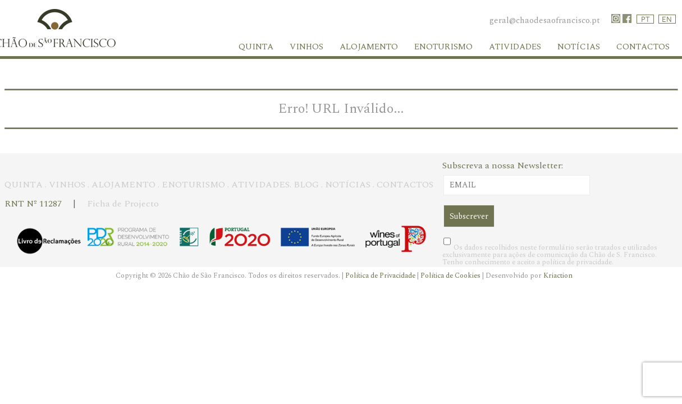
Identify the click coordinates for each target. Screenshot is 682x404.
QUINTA (23, 184)
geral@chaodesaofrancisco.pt (544, 20)
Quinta (256, 46)
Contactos (643, 46)
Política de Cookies (451, 275)
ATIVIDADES (260, 184)
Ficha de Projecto (123, 203)
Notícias (578, 46)
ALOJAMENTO (123, 184)
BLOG (306, 184)
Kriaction (558, 275)
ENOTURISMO (193, 184)
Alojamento (369, 46)
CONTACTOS (405, 184)
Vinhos (306, 46)
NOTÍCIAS (347, 184)
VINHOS (67, 184)
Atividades (515, 46)
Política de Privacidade (381, 275)
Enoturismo (443, 46)
